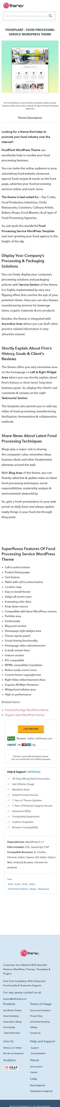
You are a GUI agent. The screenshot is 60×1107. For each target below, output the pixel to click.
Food (24, 884)
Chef (10, 884)
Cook (17, 884)
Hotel (31, 884)
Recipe (33, 889)
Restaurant (43, 889)
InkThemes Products (18, 889)
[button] (31, 729)
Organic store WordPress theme (24, 714)
